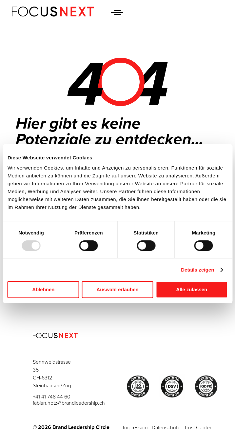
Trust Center (197, 427)
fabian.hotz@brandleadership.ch (69, 403)
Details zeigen (197, 270)
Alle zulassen (191, 289)
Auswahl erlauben (117, 289)
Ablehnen (43, 289)
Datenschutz (166, 427)
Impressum (135, 427)
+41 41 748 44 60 (51, 396)
